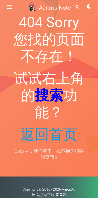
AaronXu (68, 189)
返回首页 (49, 134)
